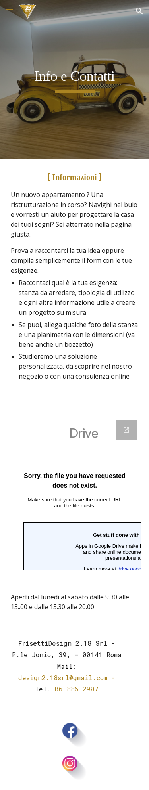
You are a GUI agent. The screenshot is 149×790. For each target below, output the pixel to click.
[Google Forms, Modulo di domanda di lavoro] (75, 495)
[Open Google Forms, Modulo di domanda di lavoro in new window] (126, 430)
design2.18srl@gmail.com (62, 677)
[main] (75, 79)
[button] (9, 11)
